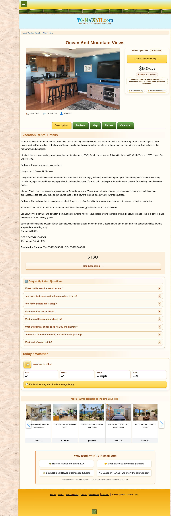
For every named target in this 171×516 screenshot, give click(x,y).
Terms (93, 494)
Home (61, 494)
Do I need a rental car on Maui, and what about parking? (70, 334)
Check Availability (147, 58)
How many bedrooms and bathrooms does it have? (68, 295)
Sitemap (114, 494)
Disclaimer (103, 494)
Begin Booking (100, 265)
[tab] (70, 121)
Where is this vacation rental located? (61, 288)
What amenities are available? (57, 311)
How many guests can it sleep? (58, 303)
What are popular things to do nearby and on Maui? (68, 326)
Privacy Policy (81, 494)
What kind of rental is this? (55, 341)
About (69, 494)
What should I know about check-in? (60, 318)
